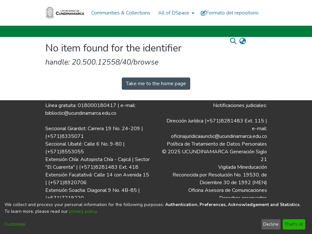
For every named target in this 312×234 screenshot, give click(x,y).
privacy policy (82, 211)
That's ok (293, 224)
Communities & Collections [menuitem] (120, 12)
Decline (271, 224)
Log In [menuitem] (255, 41)
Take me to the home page (156, 83)
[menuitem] (175, 13)
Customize (14, 224)
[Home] (65, 12)
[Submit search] (233, 41)
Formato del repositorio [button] (230, 12)
